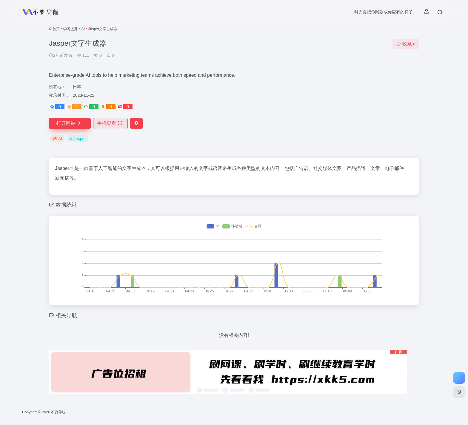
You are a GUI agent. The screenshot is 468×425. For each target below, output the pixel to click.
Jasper (62, 168)
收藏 (405, 43)
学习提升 (70, 29)
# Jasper (78, 138)
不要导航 (58, 412)
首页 (56, 29)
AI (82, 29)
